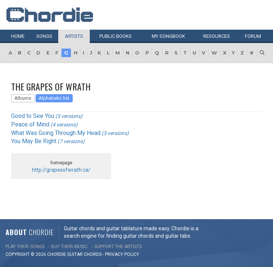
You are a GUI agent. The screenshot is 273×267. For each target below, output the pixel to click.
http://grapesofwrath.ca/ (61, 170)
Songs (44, 36)
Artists (74, 36)
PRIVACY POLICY (122, 221)
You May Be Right (33, 141)
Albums (22, 98)
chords (93, 221)
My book (168, 36)
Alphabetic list (54, 98)
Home (17, 36)
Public (115, 36)
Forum (253, 36)
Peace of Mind (30, 124)
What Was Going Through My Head (56, 132)
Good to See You (32, 115)
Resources (216, 36)
